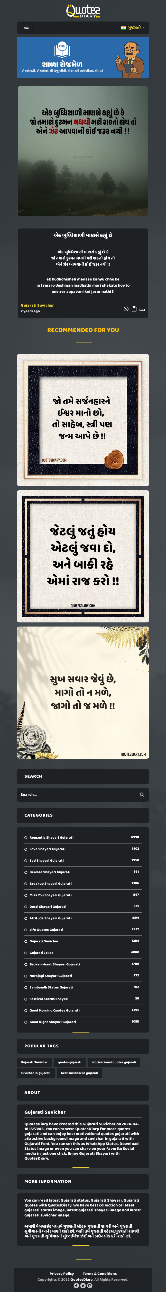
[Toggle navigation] (26, 28)
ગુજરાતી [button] (131, 28)
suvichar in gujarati (36, 1073)
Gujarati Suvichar (37, 305)
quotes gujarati (69, 1062)
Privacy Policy (62, 1274)
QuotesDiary (81, 1280)
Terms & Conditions (100, 1274)
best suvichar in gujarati (79, 1073)
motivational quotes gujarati (114, 1062)
